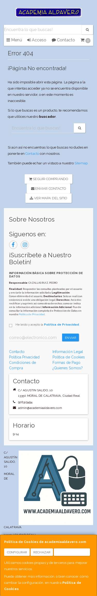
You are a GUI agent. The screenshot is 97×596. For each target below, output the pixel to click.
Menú (14, 40)
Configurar (17, 552)
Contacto (63, 40)
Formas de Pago (66, 362)
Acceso (37, 40)
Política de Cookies (69, 357)
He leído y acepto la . (48, 324)
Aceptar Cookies (72, 552)
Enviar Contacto (48, 188)
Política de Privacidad (32, 314)
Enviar (70, 338)
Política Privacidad (24, 357)
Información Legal (68, 352)
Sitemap (81, 163)
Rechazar (41, 552)
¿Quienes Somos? (68, 368)
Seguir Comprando (48, 179)
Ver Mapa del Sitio (48, 198)
